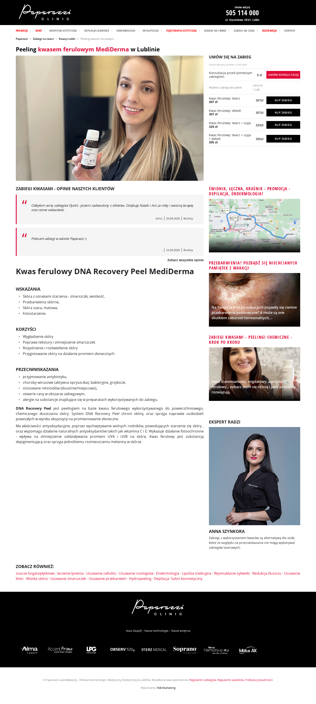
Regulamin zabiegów (202, 680)
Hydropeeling (140, 578)
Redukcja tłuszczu (266, 573)
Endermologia (126, 31)
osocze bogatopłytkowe (35, 573)
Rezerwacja (269, 31)
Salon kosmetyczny (186, 578)
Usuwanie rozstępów (136, 573)
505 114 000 (242, 12)
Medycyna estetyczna (63, 31)
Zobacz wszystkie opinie (185, 260)
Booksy (188, 218)
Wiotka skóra (37, 578)
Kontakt (289, 31)
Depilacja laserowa (96, 31)
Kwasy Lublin (67, 39)
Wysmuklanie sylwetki (232, 573)
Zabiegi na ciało (244, 31)
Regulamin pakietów (230, 680)
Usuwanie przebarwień (107, 578)
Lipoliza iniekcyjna (196, 573)
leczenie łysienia (70, 573)
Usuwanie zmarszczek (68, 578)
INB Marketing (166, 688)
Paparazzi (22, 39)
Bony (39, 31)
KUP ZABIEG (283, 100)
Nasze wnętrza (180, 631)
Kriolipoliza (151, 31)
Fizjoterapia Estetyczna (181, 31)
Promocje (22, 31)
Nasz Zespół (134, 631)
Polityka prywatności (259, 680)
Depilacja (161, 578)
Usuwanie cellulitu (101, 573)
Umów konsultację (283, 75)
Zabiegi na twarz (215, 31)
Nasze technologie (156, 631)
